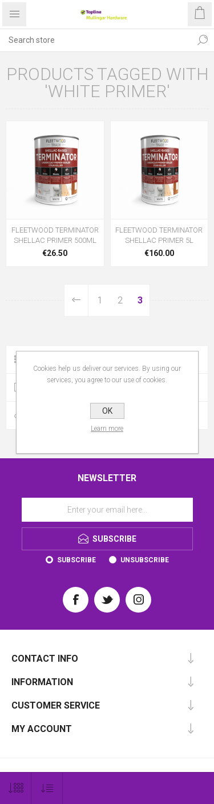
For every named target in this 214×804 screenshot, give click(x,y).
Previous (76, 300)
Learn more (107, 429)
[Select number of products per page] (15, 788)
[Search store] (95, 40)
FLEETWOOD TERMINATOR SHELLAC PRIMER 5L (159, 235)
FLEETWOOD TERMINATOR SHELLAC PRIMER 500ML (55, 235)
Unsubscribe (144, 560)
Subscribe (76, 560)
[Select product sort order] (47, 788)
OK (107, 410)
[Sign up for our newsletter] (107, 510)
